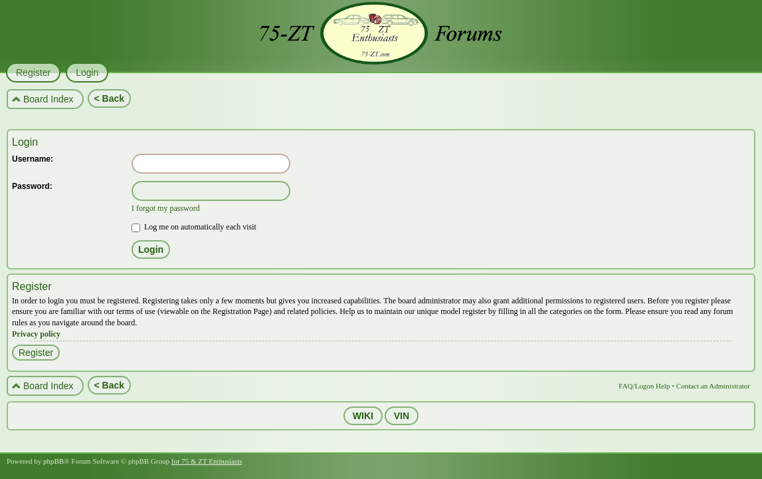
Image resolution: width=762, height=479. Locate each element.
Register (36, 352)
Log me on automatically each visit (194, 227)
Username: (32, 159)
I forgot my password (166, 208)
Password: (32, 186)
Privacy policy (36, 334)
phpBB (53, 461)
